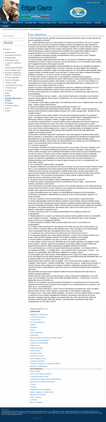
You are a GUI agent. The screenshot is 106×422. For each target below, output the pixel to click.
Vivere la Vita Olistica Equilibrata (40, 374)
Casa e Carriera (35, 350)
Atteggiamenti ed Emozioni (39, 314)
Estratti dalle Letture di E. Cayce (11, 29)
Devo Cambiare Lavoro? (38, 358)
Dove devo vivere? (36, 353)
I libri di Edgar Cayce (65, 23)
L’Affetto (32, 325)
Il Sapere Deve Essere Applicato (40, 389)
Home (5, 23)
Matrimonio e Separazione (38, 366)
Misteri (7, 93)
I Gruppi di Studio (10, 83)
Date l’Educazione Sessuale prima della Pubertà (46, 338)
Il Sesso (32, 330)
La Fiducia (33, 400)
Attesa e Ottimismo (36, 402)
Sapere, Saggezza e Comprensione (42, 392)
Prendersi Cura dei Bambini (39, 343)
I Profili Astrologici (11, 88)
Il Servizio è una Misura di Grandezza (42, 382)
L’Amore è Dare (35, 319)
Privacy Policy (5, 409)
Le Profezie (8, 90)
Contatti (5, 26)
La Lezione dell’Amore (37, 322)
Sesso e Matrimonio (36, 332)
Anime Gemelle (35, 371)
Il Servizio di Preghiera (83, 23)
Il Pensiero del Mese (11, 105)
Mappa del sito (37, 418)
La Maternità (34, 335)
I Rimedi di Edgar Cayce (47, 23)
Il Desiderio (33, 327)
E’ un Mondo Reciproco (37, 317)
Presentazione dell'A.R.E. (13, 55)
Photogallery (9, 103)
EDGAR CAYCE (17, 23)
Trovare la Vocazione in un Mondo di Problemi (45, 363)
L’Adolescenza (35, 345)
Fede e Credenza (35, 397)
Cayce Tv (8, 108)
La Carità (33, 387)
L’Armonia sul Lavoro (37, 356)
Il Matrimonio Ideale (36, 348)
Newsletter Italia (31, 23)
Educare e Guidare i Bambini (39, 340)
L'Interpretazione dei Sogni (14, 85)
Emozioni (25, 29)
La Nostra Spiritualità (12, 77)
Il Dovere (33, 384)
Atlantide (98, 23)
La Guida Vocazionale (37, 361)
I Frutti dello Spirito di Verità (39, 376)
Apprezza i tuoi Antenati (38, 394)
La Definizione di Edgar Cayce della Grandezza (45, 379)
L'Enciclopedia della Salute (14, 67)
